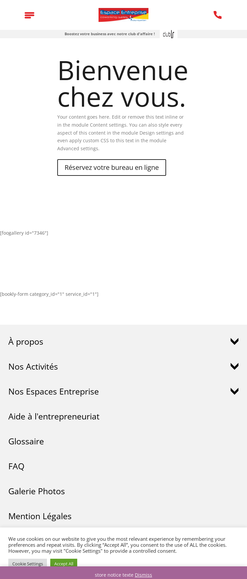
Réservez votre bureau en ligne (112, 167)
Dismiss (143, 575)
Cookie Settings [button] (27, 564)
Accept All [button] (63, 564)
